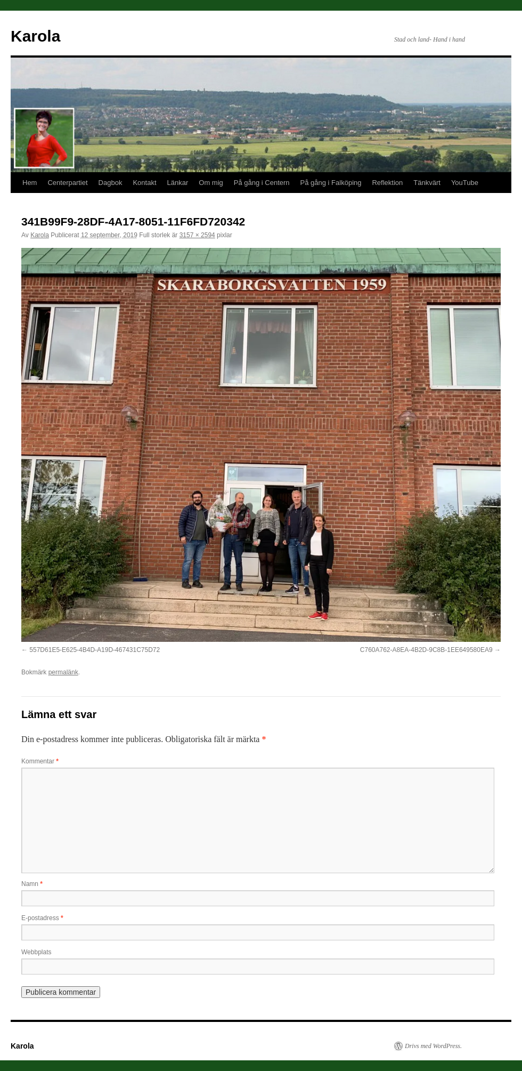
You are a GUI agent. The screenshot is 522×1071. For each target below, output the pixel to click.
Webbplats (36, 952)
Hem (29, 183)
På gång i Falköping (331, 183)
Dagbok (111, 183)
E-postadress (42, 918)
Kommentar (40, 761)
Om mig (211, 183)
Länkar (178, 183)
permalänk (63, 672)
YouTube (464, 183)
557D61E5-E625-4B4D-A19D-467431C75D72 (94, 650)
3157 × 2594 (197, 235)
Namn (32, 884)
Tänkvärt (427, 183)
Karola (35, 36)
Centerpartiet (67, 183)
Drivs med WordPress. (433, 1046)
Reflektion (387, 183)
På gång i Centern (262, 183)
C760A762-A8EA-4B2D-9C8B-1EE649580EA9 (426, 650)
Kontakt (144, 183)
